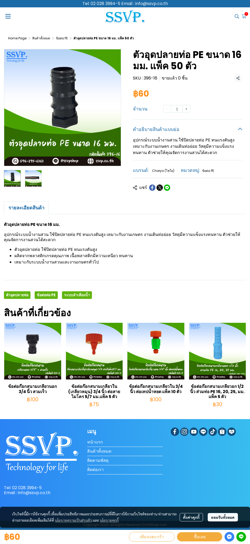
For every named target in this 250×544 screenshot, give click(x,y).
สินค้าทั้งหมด (41, 38)
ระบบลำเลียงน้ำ (77, 295)
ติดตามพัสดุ (97, 460)
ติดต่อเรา (95, 470)
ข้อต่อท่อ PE (46, 295)
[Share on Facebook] (152, 187)
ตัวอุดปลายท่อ (17, 295)
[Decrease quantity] (167, 109)
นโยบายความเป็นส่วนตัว (73, 520)
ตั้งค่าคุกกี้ (191, 517)
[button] (237, 16)
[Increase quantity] (186, 109)
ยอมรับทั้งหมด (223, 517)
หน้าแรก (95, 442)
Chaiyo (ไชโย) (163, 170)
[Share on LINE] (167, 187)
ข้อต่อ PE (62, 38)
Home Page (17, 38)
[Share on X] (160, 187)
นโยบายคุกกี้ (109, 520)
